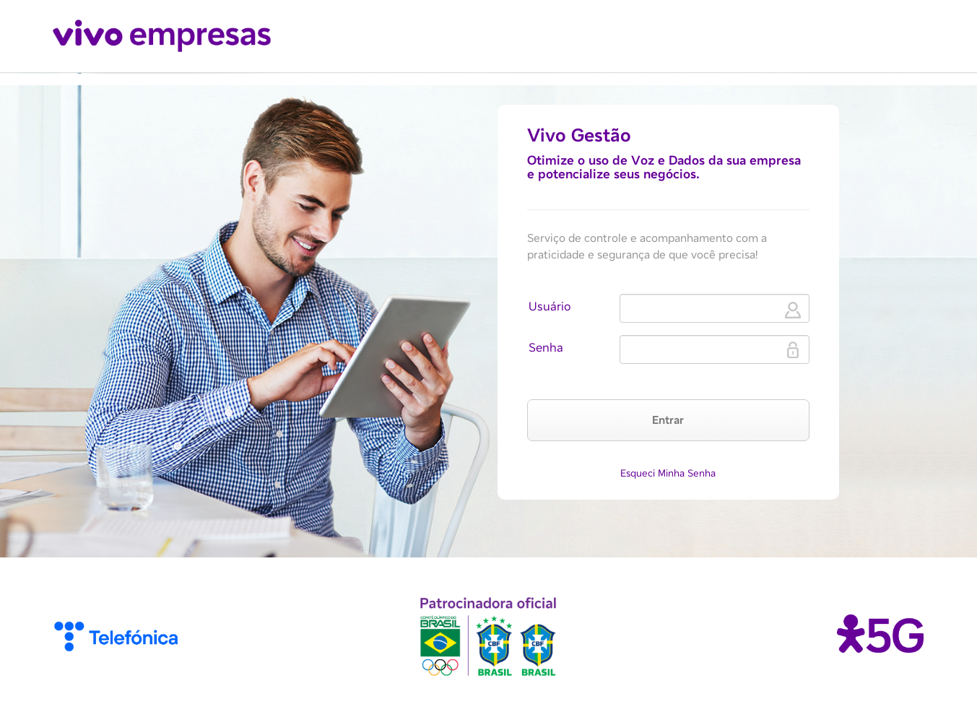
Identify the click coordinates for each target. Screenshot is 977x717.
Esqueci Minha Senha (668, 472)
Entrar (668, 419)
